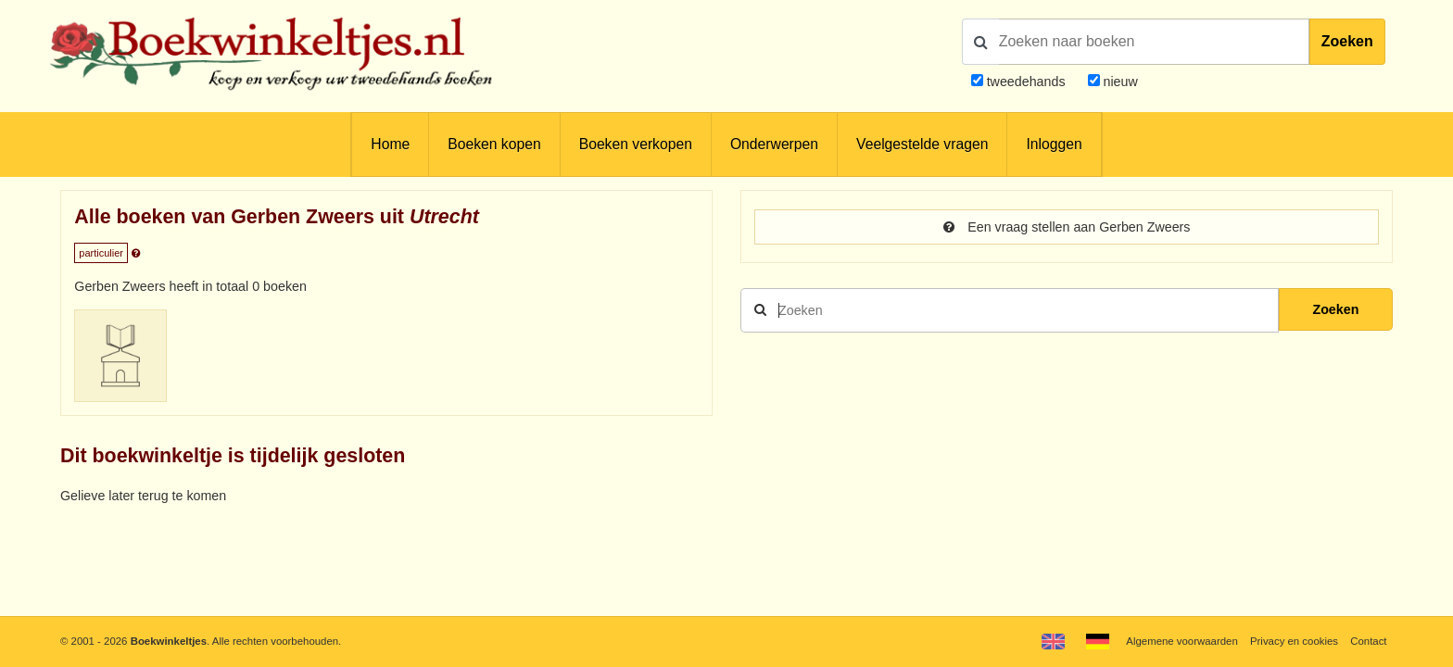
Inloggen (1053, 144)
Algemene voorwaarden (1181, 641)
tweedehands (1026, 81)
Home (390, 144)
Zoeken (1347, 41)
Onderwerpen (774, 144)
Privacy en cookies (1294, 641)
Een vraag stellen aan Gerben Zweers (1067, 227)
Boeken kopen (494, 144)
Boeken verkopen (635, 144)
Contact (1368, 641)
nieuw (1119, 81)
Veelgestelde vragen (922, 144)
